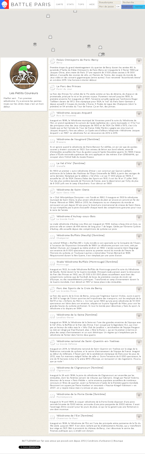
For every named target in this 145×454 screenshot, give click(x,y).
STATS (70, 4)
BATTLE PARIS (31, 4)
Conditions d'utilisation (99, 441)
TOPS (81, 4)
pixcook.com (67, 441)
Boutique (118, 441)
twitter (139, 7)
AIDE (92, 4)
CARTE (59, 4)
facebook (127, 7)
